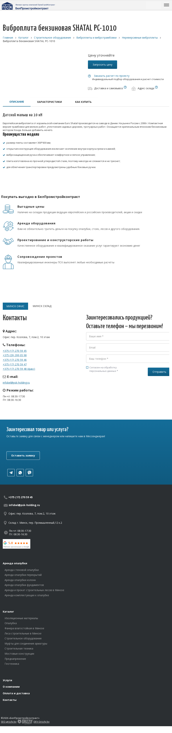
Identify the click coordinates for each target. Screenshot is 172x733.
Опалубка (11, 623)
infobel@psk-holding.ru (16, 382)
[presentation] (114, 389)
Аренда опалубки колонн (20, 580)
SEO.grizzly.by (9, 721)
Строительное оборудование (23, 638)
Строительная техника (19, 648)
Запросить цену (102, 64)
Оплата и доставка (16, 693)
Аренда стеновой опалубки (22, 570)
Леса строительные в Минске (23, 633)
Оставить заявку (23, 455)
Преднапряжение (15, 658)
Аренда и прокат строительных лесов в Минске (34, 590)
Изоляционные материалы (21, 618)
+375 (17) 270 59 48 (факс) (19, 369)
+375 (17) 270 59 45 (15, 351)
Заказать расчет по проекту (111, 75)
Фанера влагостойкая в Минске (24, 628)
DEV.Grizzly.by (42, 721)
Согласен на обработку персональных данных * (102, 369)
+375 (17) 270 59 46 (15, 360)
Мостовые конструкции (19, 653)
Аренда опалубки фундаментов (24, 585)
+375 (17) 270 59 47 (15, 364)
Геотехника (12, 663)
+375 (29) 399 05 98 (15, 355)
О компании (11, 686)
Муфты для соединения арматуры (26, 643)
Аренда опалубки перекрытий (23, 575)
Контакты (10, 700)
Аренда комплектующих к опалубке (27, 595)
